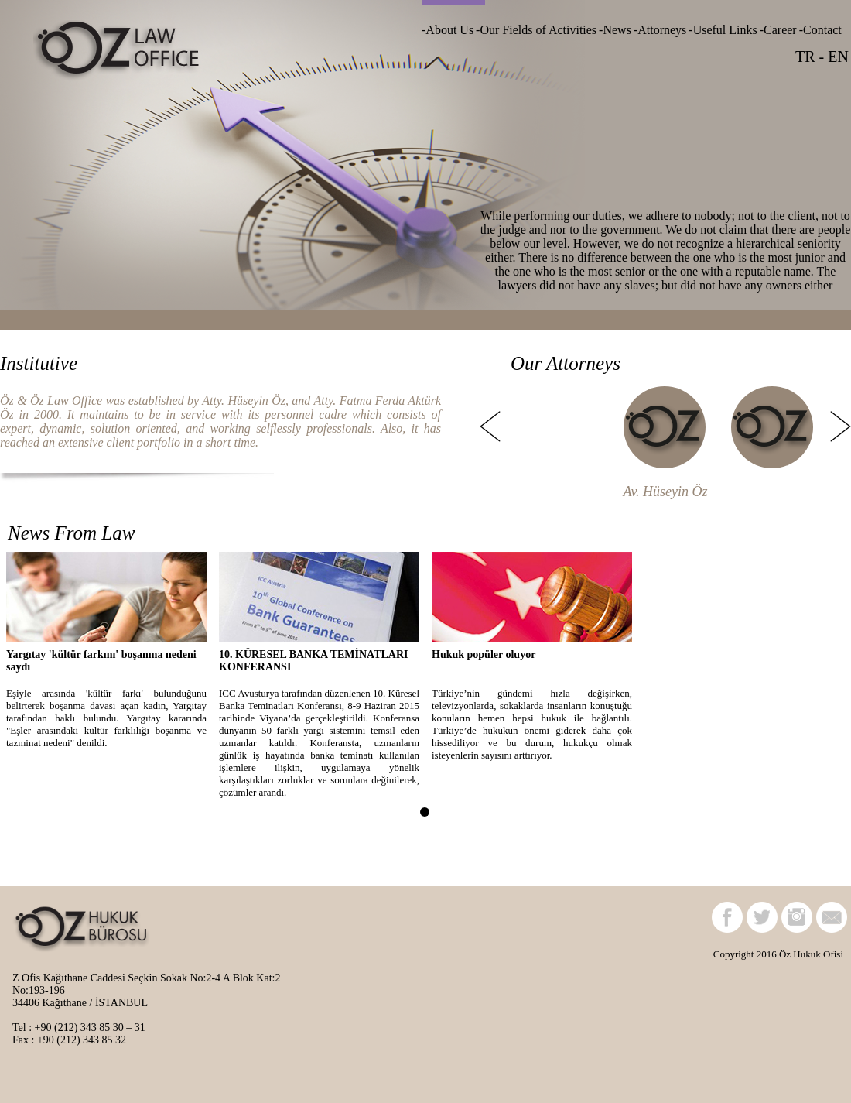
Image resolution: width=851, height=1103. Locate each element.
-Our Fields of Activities (536, 29)
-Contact (820, 29)
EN (836, 56)
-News (615, 29)
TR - (809, 56)
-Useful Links (723, 29)
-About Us (447, 29)
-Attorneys (660, 29)
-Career (778, 29)
